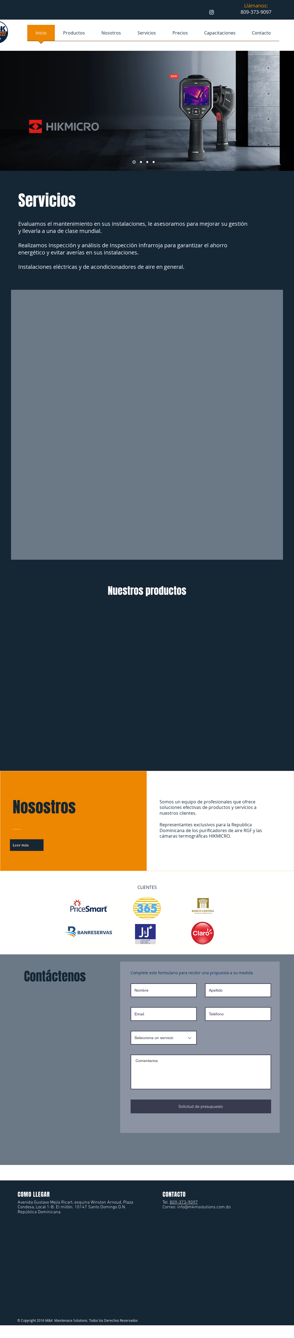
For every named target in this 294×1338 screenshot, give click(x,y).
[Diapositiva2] (141, 162)
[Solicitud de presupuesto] (201, 1106)
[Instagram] (212, 12)
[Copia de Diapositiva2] (147, 162)
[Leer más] (27, 845)
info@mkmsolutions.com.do (204, 1207)
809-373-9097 (184, 1202)
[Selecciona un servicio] (164, 1038)
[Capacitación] (134, 162)
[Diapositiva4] (154, 162)
